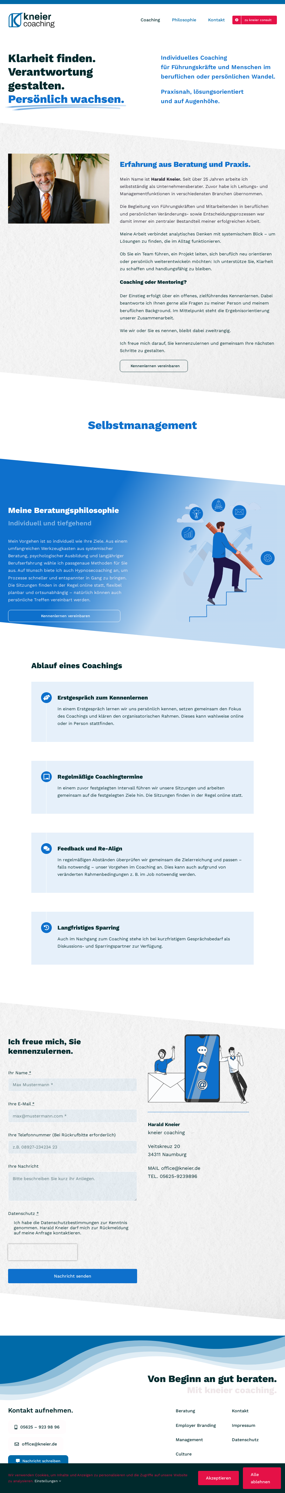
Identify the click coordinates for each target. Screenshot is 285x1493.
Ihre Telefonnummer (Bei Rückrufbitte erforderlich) (62, 1134)
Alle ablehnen (260, 1478)
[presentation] (42, 1252)
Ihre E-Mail (21, 1103)
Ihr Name (19, 1072)
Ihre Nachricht (23, 1166)
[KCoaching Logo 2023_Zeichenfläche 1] (32, 14)
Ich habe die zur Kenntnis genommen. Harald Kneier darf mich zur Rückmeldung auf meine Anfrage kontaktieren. (71, 1227)
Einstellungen (48, 1481)
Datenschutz (23, 1213)
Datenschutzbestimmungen (70, 1222)
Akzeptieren (218, 1478)
